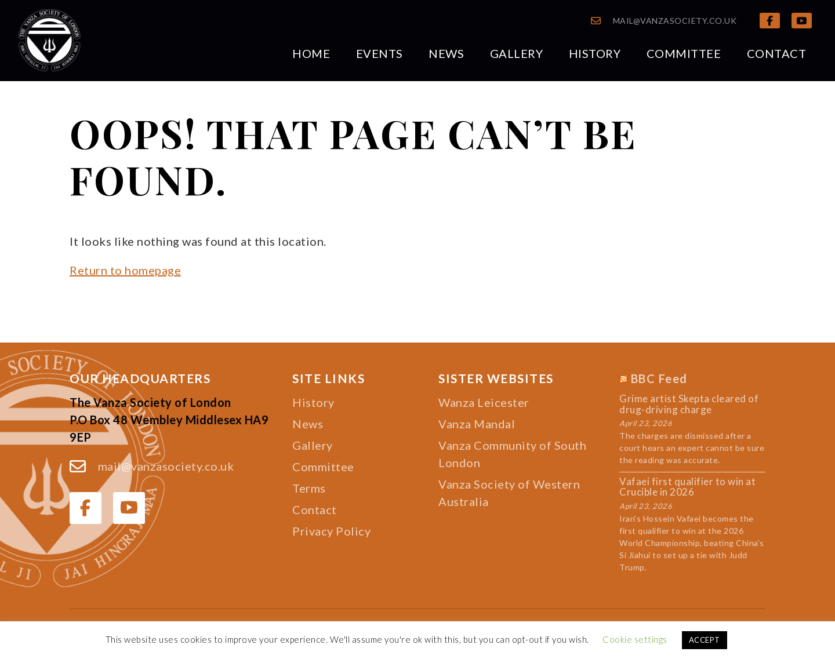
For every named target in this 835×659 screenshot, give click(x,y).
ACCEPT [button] (704, 640)
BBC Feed (659, 378)
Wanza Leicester (483, 402)
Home (311, 53)
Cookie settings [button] (634, 639)
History (595, 53)
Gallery (516, 53)
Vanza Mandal (476, 424)
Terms (309, 488)
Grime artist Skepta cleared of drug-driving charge (688, 404)
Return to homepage (125, 270)
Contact (777, 53)
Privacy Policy (331, 531)
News (446, 53)
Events (379, 53)
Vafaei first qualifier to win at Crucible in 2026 (687, 487)
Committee (684, 53)
